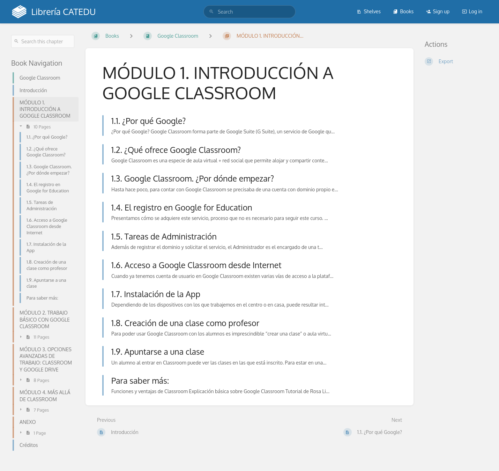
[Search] (211, 12)
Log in (472, 11)
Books (403, 11)
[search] (249, 11)
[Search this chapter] (42, 41)
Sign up (437, 11)
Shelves (369, 11)
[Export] (456, 61)
